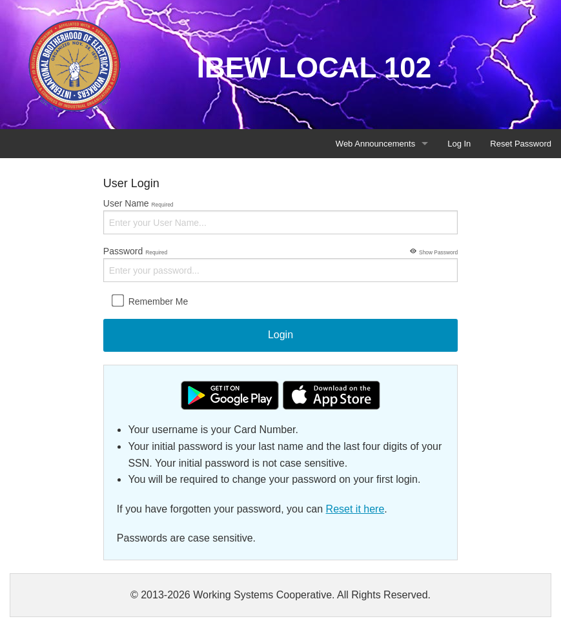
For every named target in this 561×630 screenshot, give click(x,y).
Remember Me (150, 300)
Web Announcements (375, 143)
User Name (280, 216)
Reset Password (520, 143)
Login (280, 334)
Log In (459, 143)
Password (280, 263)
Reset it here (355, 508)
